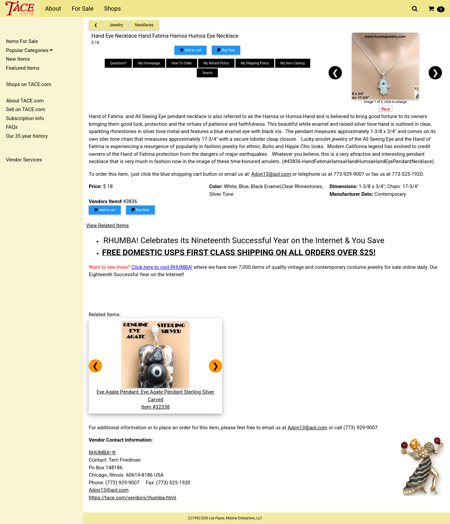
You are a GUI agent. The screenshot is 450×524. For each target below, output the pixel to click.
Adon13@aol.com (271, 174)
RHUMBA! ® (102, 453)
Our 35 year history (27, 136)
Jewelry (116, 25)
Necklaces (144, 25)
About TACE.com (25, 101)
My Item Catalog (293, 63)
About (53, 8)
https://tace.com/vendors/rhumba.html (132, 498)
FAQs (12, 127)
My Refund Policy (216, 63)
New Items (18, 59)
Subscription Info (25, 118)
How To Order (181, 63)
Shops (112, 8)
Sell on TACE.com (25, 109)
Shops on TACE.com (28, 84)
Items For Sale (22, 41)
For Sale (82, 8)
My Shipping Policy (255, 63)
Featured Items (22, 68)
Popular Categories (29, 50)
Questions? (118, 63)
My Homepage (149, 63)
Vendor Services (24, 160)
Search (207, 73)
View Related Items (107, 225)
